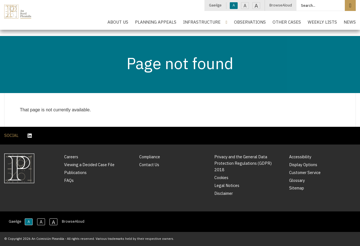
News (350, 22)
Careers (71, 156)
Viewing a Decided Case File (89, 164)
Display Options (303, 164)
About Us (117, 22)
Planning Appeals (155, 22)
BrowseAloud (280, 5)
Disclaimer (223, 193)
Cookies (221, 177)
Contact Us (149, 164)
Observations (250, 22)
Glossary (297, 180)
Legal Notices (226, 185)
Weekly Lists (322, 22)
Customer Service (305, 172)
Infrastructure (201, 22)
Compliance (149, 156)
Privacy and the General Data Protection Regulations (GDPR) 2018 (243, 163)
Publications (75, 172)
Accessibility (300, 156)
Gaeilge (215, 5)
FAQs (69, 180)
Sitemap (296, 188)
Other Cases (287, 22)
